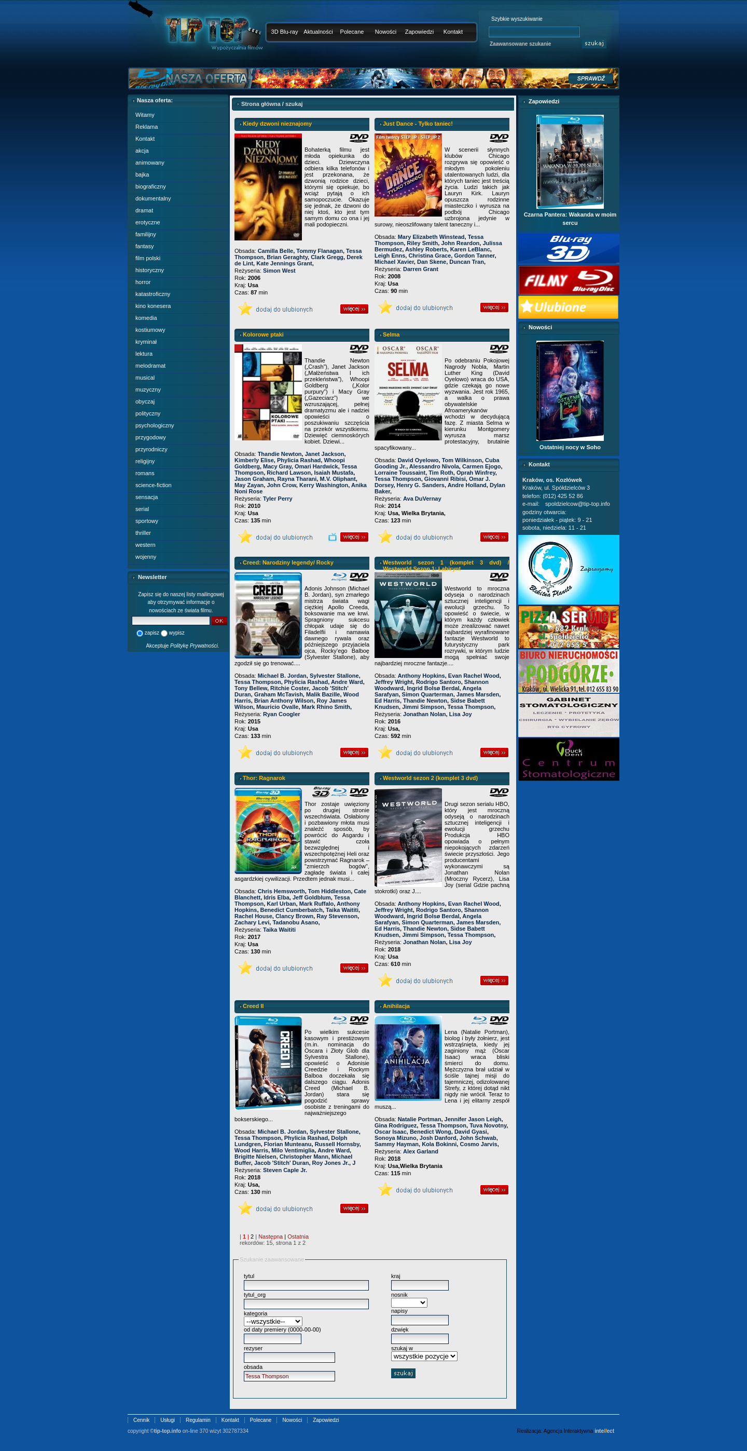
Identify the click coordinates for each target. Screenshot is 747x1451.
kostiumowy (150, 330)
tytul (249, 1276)
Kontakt (453, 32)
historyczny (149, 270)
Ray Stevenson (336, 916)
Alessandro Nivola (434, 466)
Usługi (167, 1420)
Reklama (146, 127)
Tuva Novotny (487, 1125)
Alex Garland (420, 1151)
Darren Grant (420, 269)
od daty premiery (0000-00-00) (282, 1329)
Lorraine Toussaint (400, 472)
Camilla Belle (275, 251)
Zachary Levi (251, 922)
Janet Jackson (324, 454)
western (145, 545)
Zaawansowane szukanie (520, 44)
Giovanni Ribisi (445, 479)
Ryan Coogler (281, 714)
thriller (143, 533)
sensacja (146, 497)
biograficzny (150, 186)
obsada (253, 1367)
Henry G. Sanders (421, 485)
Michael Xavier (394, 262)
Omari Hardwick (316, 466)
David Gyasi (470, 1131)
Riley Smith (422, 243)
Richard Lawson (289, 472)
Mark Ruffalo (316, 904)
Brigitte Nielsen (255, 1156)
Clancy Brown (294, 916)
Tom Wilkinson (462, 460)
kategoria (255, 1313)
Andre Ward (347, 682)
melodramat (150, 365)
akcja (142, 150)
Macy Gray (277, 466)
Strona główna (261, 104)
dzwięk (400, 1329)
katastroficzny (152, 294)
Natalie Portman (419, 1119)
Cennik (141, 1420)
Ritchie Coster (289, 688)
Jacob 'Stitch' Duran (281, 1163)
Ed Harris (387, 700)
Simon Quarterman (427, 694)
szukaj (294, 104)
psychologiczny (154, 425)
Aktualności (318, 32)
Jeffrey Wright (394, 682)
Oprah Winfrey (476, 472)
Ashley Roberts (426, 249)
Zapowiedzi (419, 32)
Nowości (386, 32)
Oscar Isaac (391, 1131)
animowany (149, 162)
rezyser (253, 1348)
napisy (399, 1311)
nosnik (399, 1295)
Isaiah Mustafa (333, 472)
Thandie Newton (280, 454)
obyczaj (145, 401)
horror (142, 282)
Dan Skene (431, 262)
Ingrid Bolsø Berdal (433, 688)
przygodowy (150, 437)
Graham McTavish (278, 694)
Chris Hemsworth (281, 891)
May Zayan (249, 485)
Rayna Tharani (297, 479)
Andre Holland (467, 485)
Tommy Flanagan (319, 251)
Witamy (145, 115)
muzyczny (148, 389)
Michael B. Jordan (282, 676)
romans (145, 473)
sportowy (146, 521)
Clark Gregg (327, 257)
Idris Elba (276, 897)
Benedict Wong (430, 1131)
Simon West (279, 270)
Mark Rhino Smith (326, 707)
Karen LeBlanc (470, 249)
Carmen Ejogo (481, 466)
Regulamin (198, 1420)
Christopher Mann (304, 1156)
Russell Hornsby (337, 1144)
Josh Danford (438, 1138)
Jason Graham (254, 479)
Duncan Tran (466, 262)
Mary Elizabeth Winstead (431, 237)
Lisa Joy (460, 714)
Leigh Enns (390, 255)
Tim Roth (440, 472)
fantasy (144, 246)
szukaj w (402, 1348)
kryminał (146, 342)
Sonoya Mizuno (396, 1138)
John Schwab (478, 1138)
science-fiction (153, 485)
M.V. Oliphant (337, 479)
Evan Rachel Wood (474, 676)
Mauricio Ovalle (277, 707)
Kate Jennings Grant (284, 263)
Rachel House (253, 916)
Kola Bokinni (439, 1144)
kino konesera (153, 306)
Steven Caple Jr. (285, 1170)
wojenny (145, 557)
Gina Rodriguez (396, 1125)
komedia (146, 318)
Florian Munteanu (288, 1144)
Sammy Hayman (397, 1144)
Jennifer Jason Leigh (473, 1119)
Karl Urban (281, 904)
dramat (144, 210)
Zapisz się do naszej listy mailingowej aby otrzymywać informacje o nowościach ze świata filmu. (181, 602)
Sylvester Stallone (334, 676)
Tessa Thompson (398, 479)
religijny (145, 461)
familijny (145, 234)
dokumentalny (153, 198)
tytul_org (255, 1295)
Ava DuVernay (422, 498)
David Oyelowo (418, 460)
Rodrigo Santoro (438, 682)
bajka (142, 174)
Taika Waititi (342, 910)
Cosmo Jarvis (478, 1144)
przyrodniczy (151, 449)
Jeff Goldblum (312, 897)
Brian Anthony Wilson (283, 700)
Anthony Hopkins (421, 676)
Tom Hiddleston (329, 891)
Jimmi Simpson (423, 707)
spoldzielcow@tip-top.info (577, 504)
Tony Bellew (250, 688)
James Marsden (478, 694)
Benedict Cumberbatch (291, 910)
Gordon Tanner (474, 255)
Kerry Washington (323, 485)
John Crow (281, 485)
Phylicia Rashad (299, 460)
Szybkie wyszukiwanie (517, 19)
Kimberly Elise (254, 460)
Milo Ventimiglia (292, 1150)
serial (142, 509)
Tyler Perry (278, 498)
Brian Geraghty (287, 257)
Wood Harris (251, 1150)
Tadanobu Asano (295, 922)
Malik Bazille (323, 694)
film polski (147, 258)
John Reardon (460, 243)
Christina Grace (429, 255)
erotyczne (147, 222)
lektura (144, 354)
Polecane (352, 32)
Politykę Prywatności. (194, 646)
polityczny (147, 413)
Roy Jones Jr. (331, 1163)
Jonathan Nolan (424, 714)
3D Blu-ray (284, 32)
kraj (395, 1276)
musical (145, 377)
